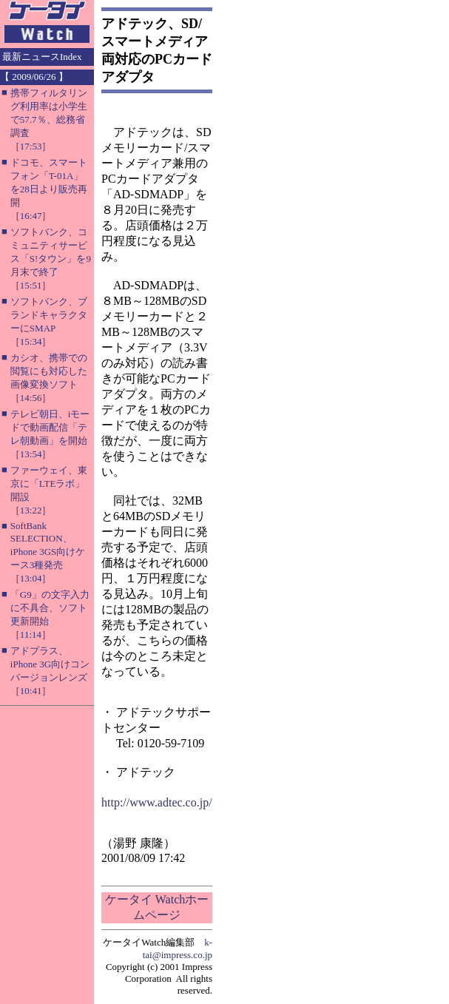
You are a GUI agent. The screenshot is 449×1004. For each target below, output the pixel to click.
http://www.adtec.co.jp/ (156, 802)
